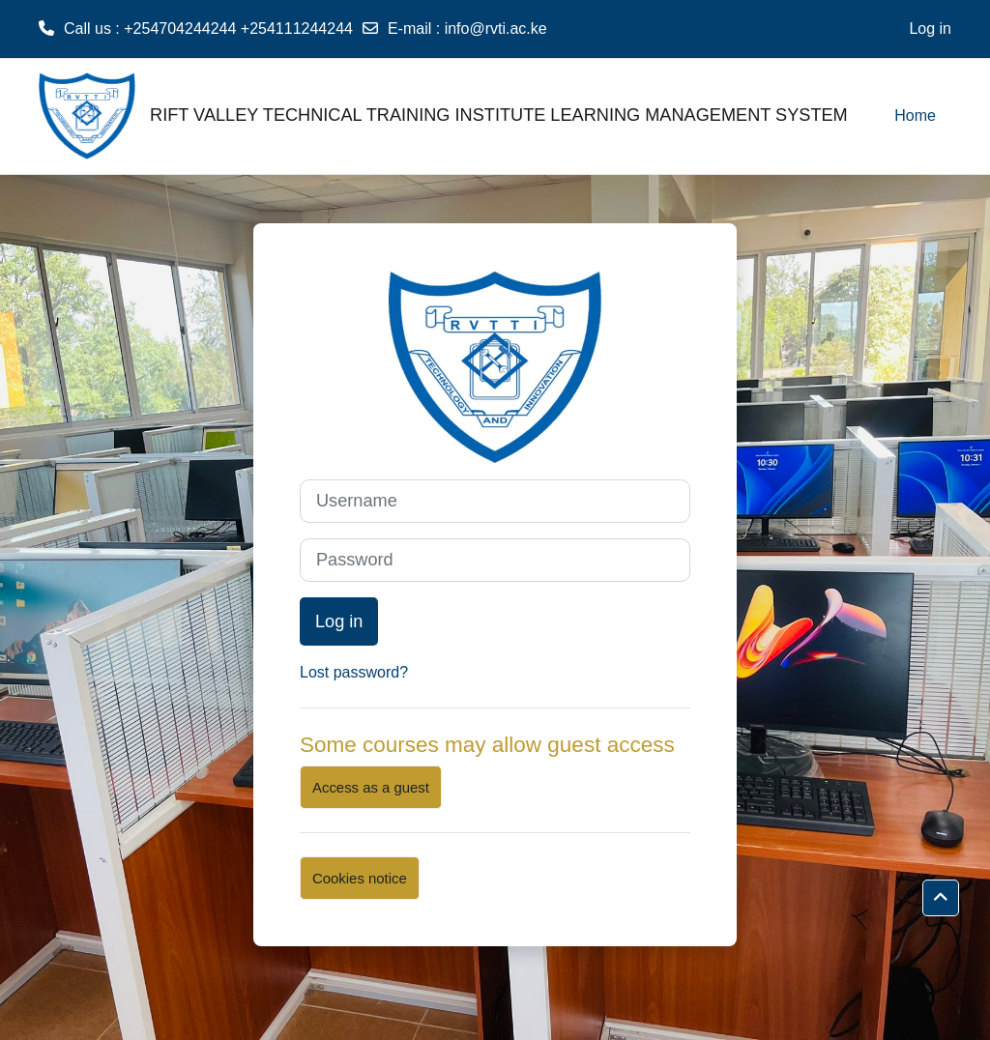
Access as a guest (370, 787)
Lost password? (354, 672)
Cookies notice (359, 878)
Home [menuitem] (915, 115)
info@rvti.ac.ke (496, 28)
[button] (940, 898)
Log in (930, 28)
